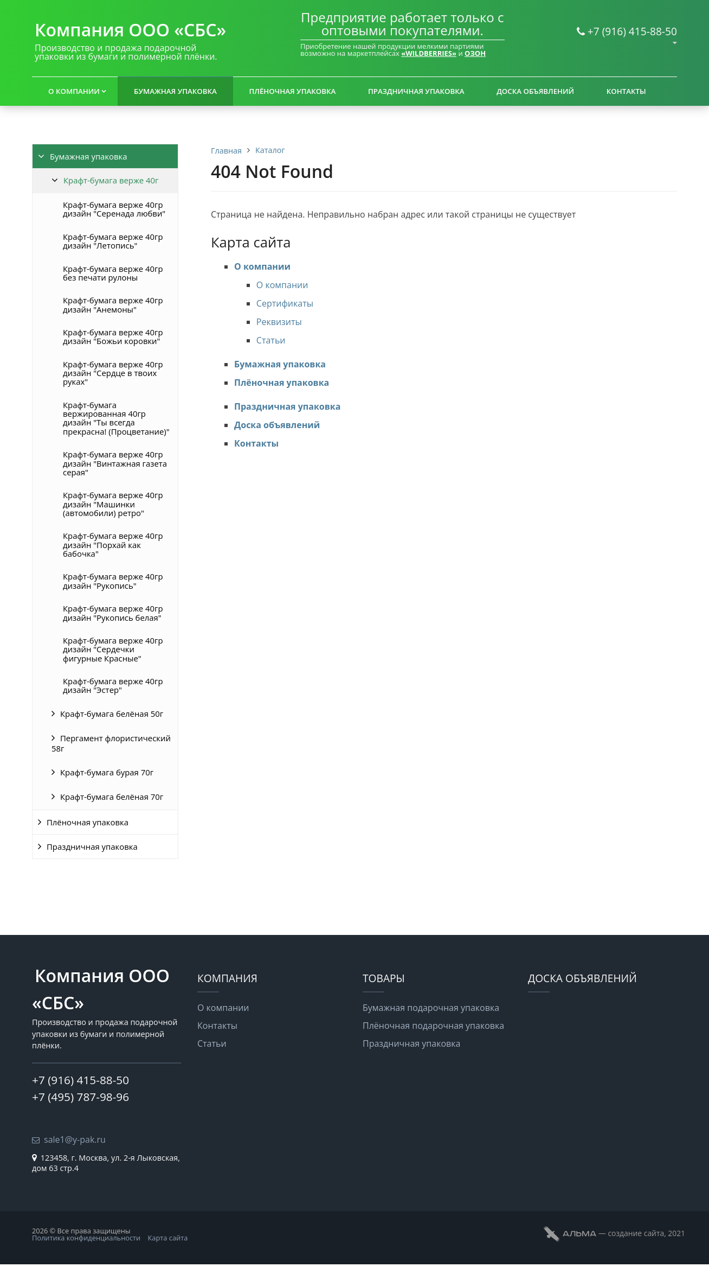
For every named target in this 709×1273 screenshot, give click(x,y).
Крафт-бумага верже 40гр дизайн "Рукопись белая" (113, 612)
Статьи (271, 340)
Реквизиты (279, 322)
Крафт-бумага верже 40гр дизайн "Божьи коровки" (113, 336)
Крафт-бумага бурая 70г (106, 772)
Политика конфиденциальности (86, 1238)
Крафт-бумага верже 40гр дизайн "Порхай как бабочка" (113, 544)
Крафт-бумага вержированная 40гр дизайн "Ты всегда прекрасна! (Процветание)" (116, 418)
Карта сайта (168, 1238)
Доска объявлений (535, 91)
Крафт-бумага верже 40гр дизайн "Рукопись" (113, 580)
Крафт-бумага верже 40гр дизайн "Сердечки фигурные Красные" (113, 649)
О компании (74, 91)
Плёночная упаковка (292, 91)
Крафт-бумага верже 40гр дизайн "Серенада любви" (114, 209)
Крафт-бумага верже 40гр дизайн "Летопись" (113, 241)
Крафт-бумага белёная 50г (111, 713)
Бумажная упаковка (175, 91)
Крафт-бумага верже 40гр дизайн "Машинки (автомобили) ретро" (113, 503)
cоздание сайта (636, 1233)
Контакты (626, 91)
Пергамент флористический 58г (111, 743)
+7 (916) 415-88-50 (632, 31)
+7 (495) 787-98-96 (80, 1096)
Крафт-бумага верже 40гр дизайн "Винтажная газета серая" (115, 463)
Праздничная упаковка (416, 91)
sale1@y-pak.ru (75, 1139)
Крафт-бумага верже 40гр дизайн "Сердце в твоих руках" (113, 373)
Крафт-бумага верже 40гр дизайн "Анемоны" (113, 304)
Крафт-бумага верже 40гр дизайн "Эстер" (113, 685)
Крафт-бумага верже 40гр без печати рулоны (113, 273)
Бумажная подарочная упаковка (431, 1007)
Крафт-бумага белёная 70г (111, 796)
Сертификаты (284, 303)
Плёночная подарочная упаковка (433, 1025)
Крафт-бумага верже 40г (110, 180)
